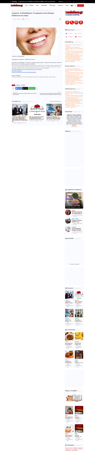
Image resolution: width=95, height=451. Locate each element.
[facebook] (74, 1)
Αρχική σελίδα (14, 10)
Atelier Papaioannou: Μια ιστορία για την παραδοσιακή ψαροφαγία (79, 362)
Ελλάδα (31, 5)
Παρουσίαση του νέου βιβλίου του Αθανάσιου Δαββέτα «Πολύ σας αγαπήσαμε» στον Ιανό (74, 49)
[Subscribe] (80, 5)
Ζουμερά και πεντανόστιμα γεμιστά (68, 362)
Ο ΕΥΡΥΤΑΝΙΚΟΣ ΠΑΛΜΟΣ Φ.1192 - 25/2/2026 (76, 229)
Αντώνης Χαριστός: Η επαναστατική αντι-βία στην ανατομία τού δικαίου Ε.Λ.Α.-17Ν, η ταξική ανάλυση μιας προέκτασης (79, 418)
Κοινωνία (60, 5)
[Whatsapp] (32, 88)
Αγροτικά (80, 448)
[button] (72, 5)
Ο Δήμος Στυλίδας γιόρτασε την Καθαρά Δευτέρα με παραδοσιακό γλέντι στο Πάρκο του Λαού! (77, 221)
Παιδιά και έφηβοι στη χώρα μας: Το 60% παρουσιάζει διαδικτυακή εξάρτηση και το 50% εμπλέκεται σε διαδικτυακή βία (74, 56)
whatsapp (80, 33)
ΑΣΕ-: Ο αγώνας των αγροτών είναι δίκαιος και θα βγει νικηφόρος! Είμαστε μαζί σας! (36, 118)
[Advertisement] (35, 24)
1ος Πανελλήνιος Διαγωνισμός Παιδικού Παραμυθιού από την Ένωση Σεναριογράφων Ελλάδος (69, 436)
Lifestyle (19, 10)
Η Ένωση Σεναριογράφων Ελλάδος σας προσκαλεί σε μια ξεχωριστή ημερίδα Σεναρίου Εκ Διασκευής (73, 60)
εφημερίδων (77, 264)
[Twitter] (25, 88)
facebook (70, 33)
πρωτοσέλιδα (73, 264)
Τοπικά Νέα (44, 5)
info (71, 448)
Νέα (37, 5)
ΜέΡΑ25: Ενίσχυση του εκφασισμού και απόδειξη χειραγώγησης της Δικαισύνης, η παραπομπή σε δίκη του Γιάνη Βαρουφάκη (77, 213)
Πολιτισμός (52, 5)
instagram (70, 36)
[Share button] (37, 88)
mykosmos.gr (74, 126)
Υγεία (67, 5)
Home (26, 5)
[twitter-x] (76, 1)
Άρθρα (75, 448)
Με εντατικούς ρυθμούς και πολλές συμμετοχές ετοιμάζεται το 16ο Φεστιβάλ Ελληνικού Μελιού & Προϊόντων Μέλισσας (79, 344)
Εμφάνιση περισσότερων (55, 101)
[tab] (26, 5)
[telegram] (84, 1)
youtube (80, 36)
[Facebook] (18, 88)
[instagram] (81, 1)
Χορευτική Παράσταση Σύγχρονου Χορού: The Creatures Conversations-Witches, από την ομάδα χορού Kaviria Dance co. (74, 52)
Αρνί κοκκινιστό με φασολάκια (68, 344)
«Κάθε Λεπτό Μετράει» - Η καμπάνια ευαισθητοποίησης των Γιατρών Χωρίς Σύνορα (53, 118)
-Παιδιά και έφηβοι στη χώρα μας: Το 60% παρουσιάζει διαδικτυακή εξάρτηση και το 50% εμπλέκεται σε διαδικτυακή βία (19, 119)
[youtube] (79, 1)
